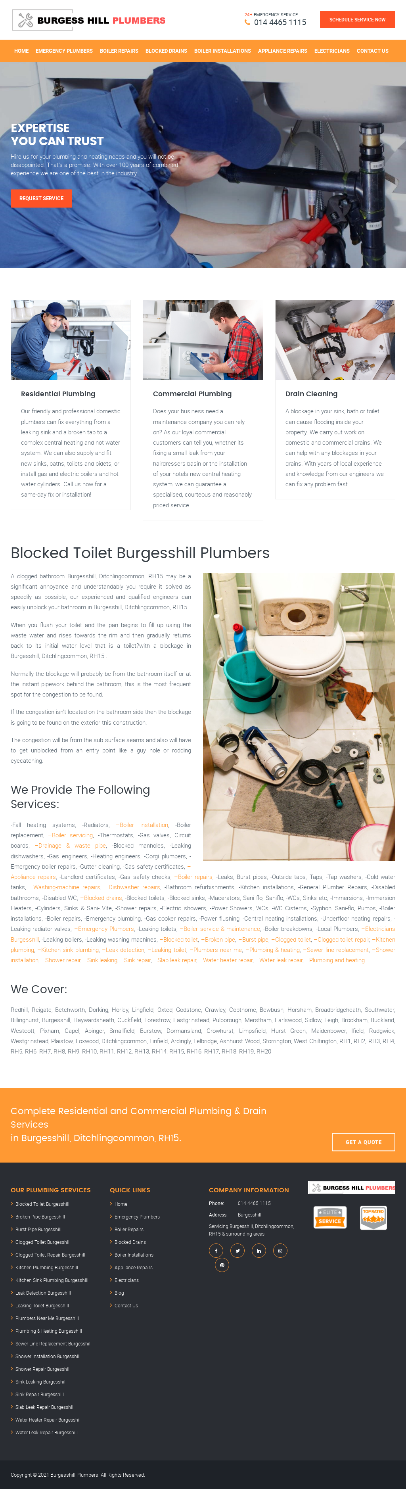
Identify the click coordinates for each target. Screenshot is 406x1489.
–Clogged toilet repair (341, 939)
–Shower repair (60, 960)
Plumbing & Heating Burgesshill (48, 1331)
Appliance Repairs (282, 50)
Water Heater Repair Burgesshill (48, 1419)
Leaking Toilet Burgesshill (42, 1305)
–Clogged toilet (290, 939)
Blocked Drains (166, 50)
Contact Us (373, 50)
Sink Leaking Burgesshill (41, 1381)
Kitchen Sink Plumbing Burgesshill (51, 1280)
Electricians (332, 50)
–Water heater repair (226, 960)
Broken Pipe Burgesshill (40, 1216)
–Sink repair (135, 960)
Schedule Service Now (357, 19)
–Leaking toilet (166, 950)
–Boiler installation (142, 825)
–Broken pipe (218, 939)
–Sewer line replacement (335, 950)
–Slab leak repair (174, 960)
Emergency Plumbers (64, 50)
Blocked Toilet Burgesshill (42, 1204)
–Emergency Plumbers (104, 929)
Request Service (41, 198)
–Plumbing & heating (272, 950)
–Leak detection (123, 950)
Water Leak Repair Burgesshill (46, 1432)
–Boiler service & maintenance (220, 929)
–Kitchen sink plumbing (67, 950)
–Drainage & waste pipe (70, 845)
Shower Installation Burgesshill (47, 1356)
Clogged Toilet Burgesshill (43, 1242)
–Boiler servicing (70, 835)
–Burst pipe (253, 939)
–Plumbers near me (216, 950)
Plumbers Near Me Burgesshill (47, 1318)
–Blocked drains (101, 898)
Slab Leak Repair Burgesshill (45, 1407)
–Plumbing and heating (335, 960)
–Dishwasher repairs (132, 887)
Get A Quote (364, 1125)
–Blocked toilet (178, 939)
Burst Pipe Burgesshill (38, 1229)
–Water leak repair (279, 960)
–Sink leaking (100, 960)
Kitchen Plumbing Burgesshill (46, 1267)
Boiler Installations (222, 50)
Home (21, 50)
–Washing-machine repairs (64, 887)
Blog (119, 1292)
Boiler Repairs (119, 50)
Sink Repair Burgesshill (39, 1394)
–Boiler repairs (193, 877)
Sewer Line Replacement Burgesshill (53, 1343)
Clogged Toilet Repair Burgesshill (50, 1254)
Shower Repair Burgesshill (43, 1369)
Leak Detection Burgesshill (43, 1292)
